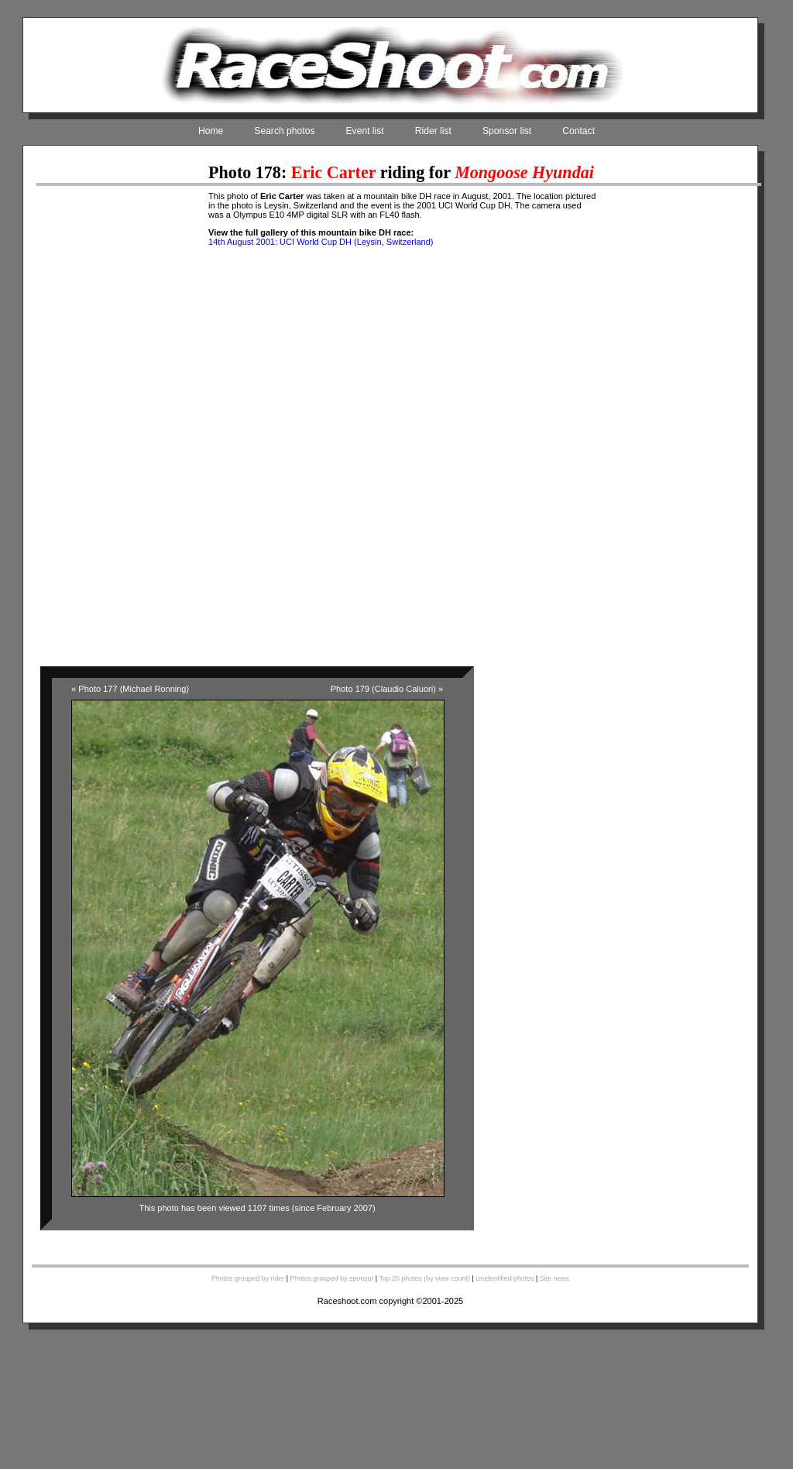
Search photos (284, 131)
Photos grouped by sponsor (331, 1278)
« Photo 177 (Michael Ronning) (130, 688)
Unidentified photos (504, 1278)
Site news (554, 1278)
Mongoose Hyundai (524, 172)
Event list (365, 131)
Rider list (433, 131)
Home (210, 131)
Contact (578, 131)
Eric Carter (333, 172)
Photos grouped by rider (247, 1278)
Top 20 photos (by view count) (424, 1278)
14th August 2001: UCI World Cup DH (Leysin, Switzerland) (320, 241)
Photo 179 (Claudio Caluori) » (387, 688)
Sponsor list (506, 131)
